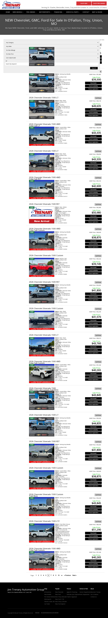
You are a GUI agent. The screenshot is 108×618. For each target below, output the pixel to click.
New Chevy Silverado (61, 597)
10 (58, 576)
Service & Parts (72, 13)
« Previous (67, 576)
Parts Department (84, 595)
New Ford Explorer (60, 604)
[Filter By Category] (14, 45)
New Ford (58, 595)
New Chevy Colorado (61, 602)
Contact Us (94, 597)
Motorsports (44, 13)
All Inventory (47, 593)
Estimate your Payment (73, 595)
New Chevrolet (59, 593)
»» (61, 576)
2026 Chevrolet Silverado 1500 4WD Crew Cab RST (44, 179)
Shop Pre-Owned (96, 4)
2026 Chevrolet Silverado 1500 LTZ (44, 522)
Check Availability (93, 60)
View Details (93, 57)
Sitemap (37, 613)
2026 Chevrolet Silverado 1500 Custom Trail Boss (46, 46)
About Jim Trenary (95, 593)
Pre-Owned (30, 13)
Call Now (98, 45)
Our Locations (94, 595)
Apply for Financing (72, 593)
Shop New (74, 4)
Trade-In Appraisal (72, 597)
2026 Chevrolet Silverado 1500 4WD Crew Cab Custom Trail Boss (43, 390)
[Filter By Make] (14, 49)
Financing (58, 13)
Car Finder (47, 604)
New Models (17, 13)
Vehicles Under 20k (49, 602)
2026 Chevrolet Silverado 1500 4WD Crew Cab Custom (44, 230)
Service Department (85, 593)
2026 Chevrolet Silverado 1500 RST (44, 71)
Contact (86, 13)
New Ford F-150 (59, 600)
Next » (74, 576)
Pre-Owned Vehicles (49, 597)
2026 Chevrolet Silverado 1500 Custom (46, 256)
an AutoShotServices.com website (49, 613)
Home (8, 13)
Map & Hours (97, 13)
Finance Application (93, 63)
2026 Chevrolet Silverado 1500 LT (43, 98)
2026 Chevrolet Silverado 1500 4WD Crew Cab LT (44, 125)
